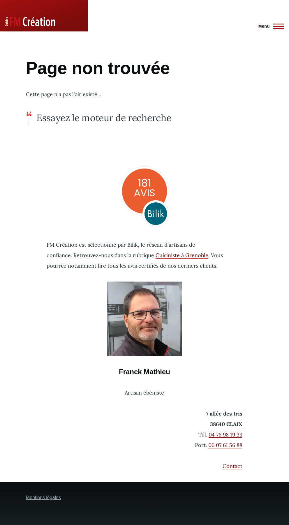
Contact (232, 466)
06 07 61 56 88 (225, 445)
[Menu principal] (269, 26)
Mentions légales (43, 497)
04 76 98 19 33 (225, 434)
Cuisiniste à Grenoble (182, 255)
